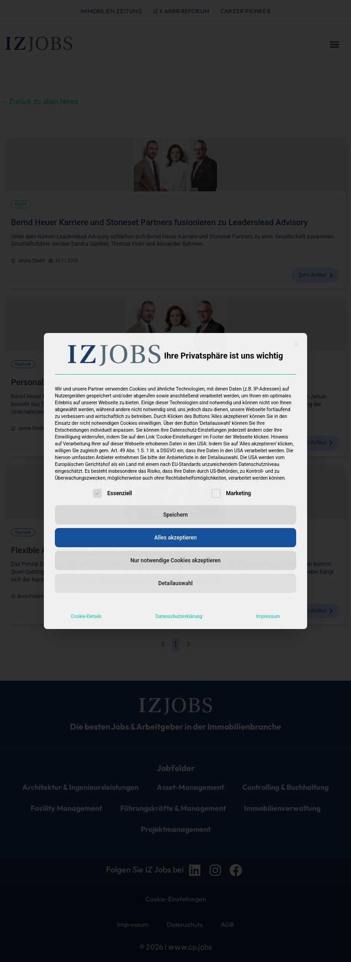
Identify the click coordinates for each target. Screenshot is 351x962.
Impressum (268, 616)
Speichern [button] (175, 515)
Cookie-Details (86, 616)
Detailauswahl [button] (175, 583)
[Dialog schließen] (296, 344)
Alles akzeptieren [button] (175, 537)
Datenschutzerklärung (178, 616)
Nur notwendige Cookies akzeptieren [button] (175, 560)
